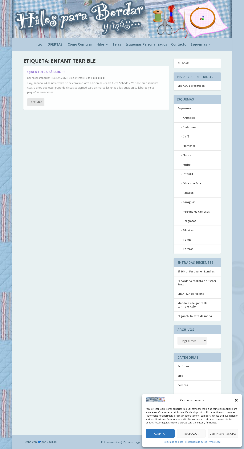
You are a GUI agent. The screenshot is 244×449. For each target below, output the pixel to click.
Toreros (188, 249)
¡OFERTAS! (55, 45)
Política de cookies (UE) (113, 442)
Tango (187, 239)
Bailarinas (189, 127)
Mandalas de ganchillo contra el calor (192, 304)
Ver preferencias (223, 433)
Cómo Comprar (80, 45)
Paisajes (188, 192)
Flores (187, 155)
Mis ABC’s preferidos (191, 86)
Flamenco (189, 146)
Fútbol (187, 164)
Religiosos (189, 221)
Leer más (36, 115)
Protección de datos (196, 441)
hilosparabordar (41, 78)
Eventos (79, 78)
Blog (71, 78)
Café (186, 136)
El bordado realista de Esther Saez (196, 282)
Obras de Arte (192, 183)
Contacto (178, 45)
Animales (189, 118)
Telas (116, 45)
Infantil (188, 174)
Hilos (100, 45)
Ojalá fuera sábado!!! (46, 72)
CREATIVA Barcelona (190, 294)
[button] (236, 400)
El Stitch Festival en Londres (196, 271)
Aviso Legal (215, 441)
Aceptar (160, 433)
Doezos (52, 442)
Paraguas (189, 202)
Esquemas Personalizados (146, 45)
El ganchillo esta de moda (194, 316)
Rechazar (191, 433)
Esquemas (199, 45)
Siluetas (188, 230)
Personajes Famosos (196, 211)
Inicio (37, 45)
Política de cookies (173, 441)
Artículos (183, 366)
